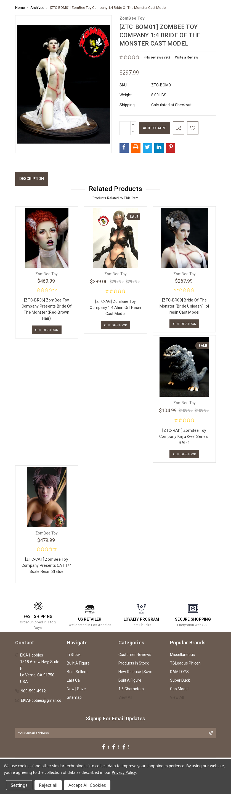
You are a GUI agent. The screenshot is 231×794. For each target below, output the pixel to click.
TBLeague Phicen (185, 664)
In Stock (74, 656)
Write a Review (186, 57)
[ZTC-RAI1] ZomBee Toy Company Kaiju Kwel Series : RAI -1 (184, 437)
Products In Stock (133, 664)
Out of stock (46, 330)
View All (125, 699)
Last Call (74, 681)
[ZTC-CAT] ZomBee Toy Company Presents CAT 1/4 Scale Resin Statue (47, 567)
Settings (19, 785)
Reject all (48, 785)
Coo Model (179, 690)
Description (31, 178)
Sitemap (74, 699)
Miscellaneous (182, 656)
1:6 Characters (131, 690)
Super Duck (180, 681)
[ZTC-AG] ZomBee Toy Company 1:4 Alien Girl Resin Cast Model (115, 307)
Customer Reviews (134, 656)
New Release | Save (135, 673)
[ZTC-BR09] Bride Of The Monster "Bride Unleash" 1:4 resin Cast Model (184, 306)
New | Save (76, 690)
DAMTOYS (179, 673)
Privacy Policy (124, 772)
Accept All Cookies (87, 785)
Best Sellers (77, 673)
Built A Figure (78, 664)
